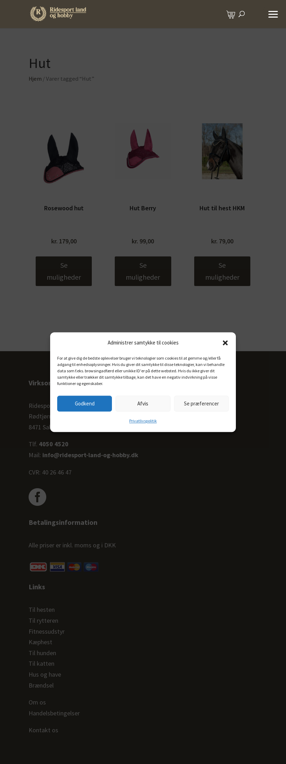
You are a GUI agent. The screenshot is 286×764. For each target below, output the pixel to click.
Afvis (142, 403)
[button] (225, 342)
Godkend (85, 403)
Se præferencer (201, 403)
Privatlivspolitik (143, 421)
